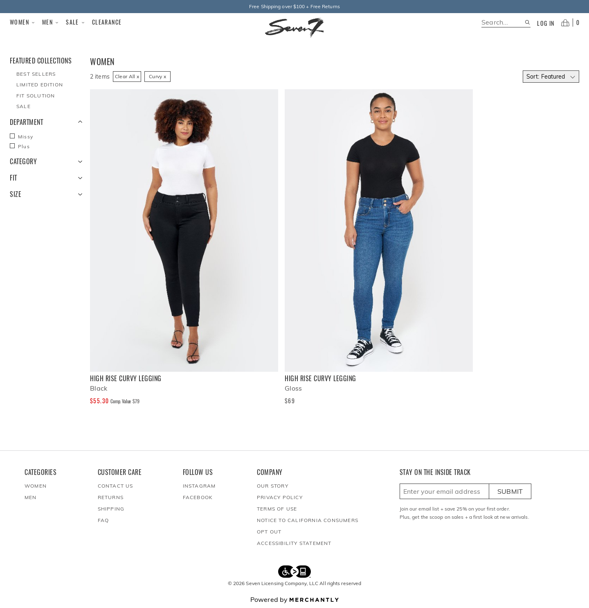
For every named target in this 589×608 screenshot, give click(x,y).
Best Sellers (36, 74)
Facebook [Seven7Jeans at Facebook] (198, 497)
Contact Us (115, 486)
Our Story (272, 486)
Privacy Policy (280, 497)
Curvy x (157, 76)
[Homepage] (294, 28)
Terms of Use (277, 509)
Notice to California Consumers (307, 520)
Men (50, 22)
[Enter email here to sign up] (444, 491)
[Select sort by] (551, 76)
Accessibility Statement (294, 543)
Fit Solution (35, 96)
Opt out (269, 532)
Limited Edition (39, 84)
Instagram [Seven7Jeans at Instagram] (199, 486)
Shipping (111, 509)
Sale (75, 22)
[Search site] (527, 22)
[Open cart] (570, 22)
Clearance (107, 22)
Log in (545, 23)
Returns (111, 497)
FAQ (103, 520)
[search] (502, 22)
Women (23, 22)
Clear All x (127, 76)
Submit (510, 491)
